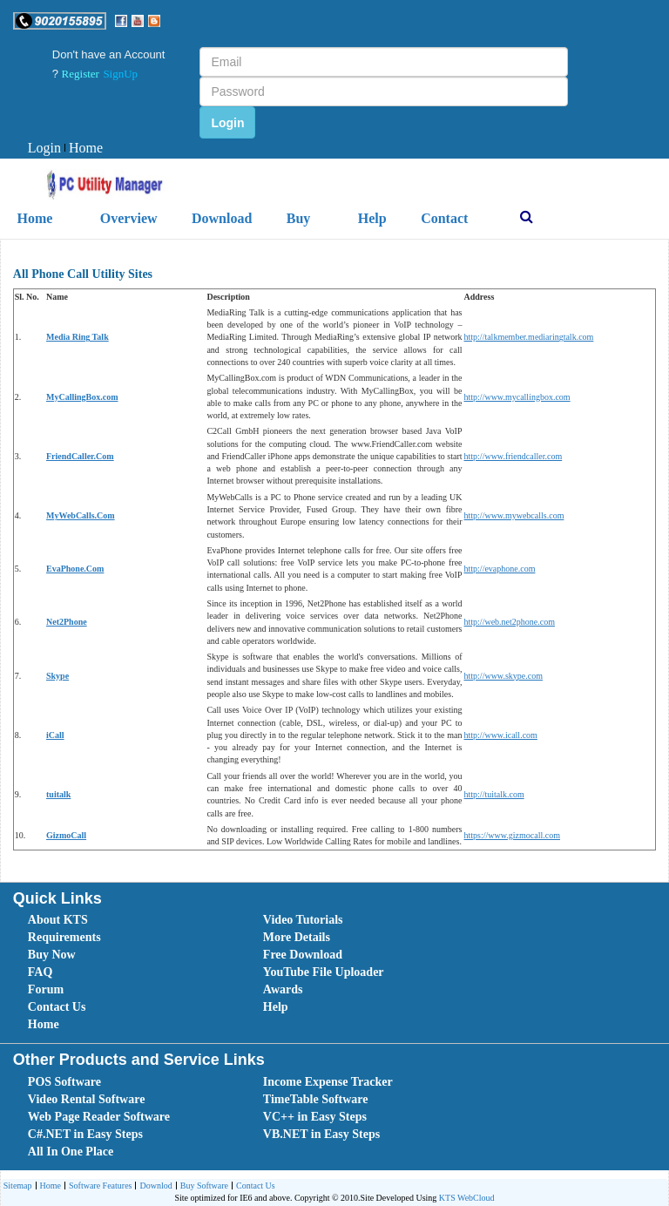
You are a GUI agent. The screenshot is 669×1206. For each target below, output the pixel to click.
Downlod (153, 1186)
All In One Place (70, 1151)
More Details (296, 937)
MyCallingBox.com (82, 397)
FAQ (40, 972)
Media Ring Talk (77, 337)
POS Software (64, 1081)
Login (44, 147)
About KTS (58, 919)
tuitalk (58, 794)
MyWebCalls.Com (80, 515)
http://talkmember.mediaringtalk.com (529, 337)
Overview (129, 218)
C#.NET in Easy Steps (85, 1134)
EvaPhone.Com (75, 568)
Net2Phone (66, 622)
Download (222, 218)
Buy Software (202, 1186)
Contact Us (57, 1006)
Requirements (64, 937)
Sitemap (17, 1185)
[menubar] (65, 149)
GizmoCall (66, 835)
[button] (59, 21)
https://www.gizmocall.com (512, 835)
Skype (57, 676)
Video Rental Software (86, 1099)
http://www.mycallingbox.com (517, 397)
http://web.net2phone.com (509, 622)
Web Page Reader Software (99, 1116)
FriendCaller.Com (80, 456)
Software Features (98, 1186)
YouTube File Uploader (323, 972)
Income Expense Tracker (328, 1081)
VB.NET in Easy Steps (321, 1134)
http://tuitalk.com (494, 794)
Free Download (302, 954)
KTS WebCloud (467, 1198)
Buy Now (52, 954)
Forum (46, 989)
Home (83, 147)
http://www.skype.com (503, 676)
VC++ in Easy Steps (315, 1116)
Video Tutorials (303, 919)
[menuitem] (44, 149)
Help (372, 218)
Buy (299, 218)
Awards (283, 989)
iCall (55, 735)
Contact (444, 218)
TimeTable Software (315, 1099)
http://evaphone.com (500, 568)
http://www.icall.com (500, 735)
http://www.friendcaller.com (513, 456)
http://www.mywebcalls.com (514, 515)
